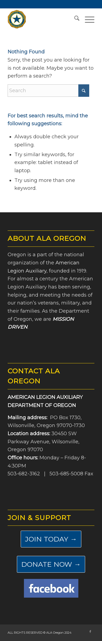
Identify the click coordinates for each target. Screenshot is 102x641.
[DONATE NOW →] (51, 564)
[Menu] (86, 19)
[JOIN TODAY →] (51, 539)
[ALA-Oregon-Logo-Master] (42, 19)
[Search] (74, 19)
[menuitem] (74, 19)
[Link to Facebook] (90, 631)
